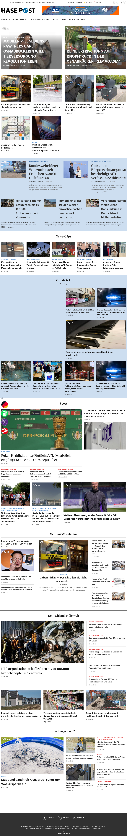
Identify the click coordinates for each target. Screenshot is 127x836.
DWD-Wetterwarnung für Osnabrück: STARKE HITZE (110, 785)
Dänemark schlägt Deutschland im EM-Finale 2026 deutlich (70, 472)
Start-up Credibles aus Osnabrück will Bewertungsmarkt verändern (45, 147)
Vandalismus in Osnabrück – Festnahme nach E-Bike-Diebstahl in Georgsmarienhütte (110, 386)
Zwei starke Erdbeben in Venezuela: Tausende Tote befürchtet (104, 667)
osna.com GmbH (40, 826)
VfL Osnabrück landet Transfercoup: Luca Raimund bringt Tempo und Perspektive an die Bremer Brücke (104, 413)
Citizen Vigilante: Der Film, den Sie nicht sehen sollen (15, 106)
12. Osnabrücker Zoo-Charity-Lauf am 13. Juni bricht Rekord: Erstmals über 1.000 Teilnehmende (15, 517)
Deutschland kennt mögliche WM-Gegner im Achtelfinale (62, 265)
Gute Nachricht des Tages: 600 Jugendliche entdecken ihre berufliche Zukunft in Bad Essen (46, 386)
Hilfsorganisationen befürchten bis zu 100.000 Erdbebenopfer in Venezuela (35, 670)
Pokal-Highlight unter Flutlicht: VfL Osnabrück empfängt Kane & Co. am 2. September (36, 457)
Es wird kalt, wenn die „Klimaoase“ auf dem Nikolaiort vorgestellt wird (16, 578)
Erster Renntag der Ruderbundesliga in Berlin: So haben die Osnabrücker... (46, 107)
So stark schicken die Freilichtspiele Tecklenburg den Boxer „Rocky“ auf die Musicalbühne (78, 387)
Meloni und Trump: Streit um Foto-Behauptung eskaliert (113, 265)
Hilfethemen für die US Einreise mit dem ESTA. (59, 828)
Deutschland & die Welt (40, 19)
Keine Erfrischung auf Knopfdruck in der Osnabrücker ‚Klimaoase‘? (93, 56)
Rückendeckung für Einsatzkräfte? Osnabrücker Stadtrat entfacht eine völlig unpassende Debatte (101, 598)
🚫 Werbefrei (97, 2)
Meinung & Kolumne (77, 19)
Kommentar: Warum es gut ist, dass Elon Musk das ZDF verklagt (16, 542)
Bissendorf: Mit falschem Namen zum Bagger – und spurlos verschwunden (79, 757)
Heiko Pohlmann (74, 65)
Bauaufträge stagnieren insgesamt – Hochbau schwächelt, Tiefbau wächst (103, 715)
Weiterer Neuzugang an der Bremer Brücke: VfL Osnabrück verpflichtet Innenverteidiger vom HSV (92, 517)
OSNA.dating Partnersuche (34, 828)
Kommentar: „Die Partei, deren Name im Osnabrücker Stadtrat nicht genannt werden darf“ (100, 547)
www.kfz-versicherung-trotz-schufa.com (88, 828)
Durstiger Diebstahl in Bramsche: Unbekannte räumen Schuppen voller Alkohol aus (79, 785)
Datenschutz (79, 2)
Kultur (55, 19)
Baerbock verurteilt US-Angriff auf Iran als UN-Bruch (107, 639)
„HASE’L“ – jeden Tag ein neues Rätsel (12, 146)
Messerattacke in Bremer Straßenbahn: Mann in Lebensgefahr (11, 265)
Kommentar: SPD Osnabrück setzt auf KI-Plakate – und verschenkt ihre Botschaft (17, 588)
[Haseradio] (4, 431)
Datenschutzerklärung (63, 826)
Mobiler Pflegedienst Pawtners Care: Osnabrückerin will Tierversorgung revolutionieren (24, 51)
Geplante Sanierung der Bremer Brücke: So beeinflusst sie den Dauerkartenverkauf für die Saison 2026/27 (46, 517)
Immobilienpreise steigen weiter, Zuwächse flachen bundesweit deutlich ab (70, 209)
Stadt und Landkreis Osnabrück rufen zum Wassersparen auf (31, 782)
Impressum (71, 2)
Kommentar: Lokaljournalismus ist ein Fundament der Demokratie (100, 566)
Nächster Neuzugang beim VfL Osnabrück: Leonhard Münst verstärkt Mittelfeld (111, 744)
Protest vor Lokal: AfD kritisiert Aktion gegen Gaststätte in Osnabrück (80, 311)
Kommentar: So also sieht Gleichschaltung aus (101, 582)
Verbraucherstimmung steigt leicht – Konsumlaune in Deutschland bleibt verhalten (60, 716)
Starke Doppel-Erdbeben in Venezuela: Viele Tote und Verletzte (105, 653)
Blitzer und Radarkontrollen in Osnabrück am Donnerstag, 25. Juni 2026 (110, 107)
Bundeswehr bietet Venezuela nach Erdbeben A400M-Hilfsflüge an (43, 171)
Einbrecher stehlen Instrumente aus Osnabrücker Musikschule (90, 353)
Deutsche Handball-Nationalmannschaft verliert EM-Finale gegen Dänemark (40, 474)
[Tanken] (4, 413)
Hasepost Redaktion (37, 181)
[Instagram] (124, 2)
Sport (64, 19)
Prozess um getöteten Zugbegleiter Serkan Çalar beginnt (87, 265)
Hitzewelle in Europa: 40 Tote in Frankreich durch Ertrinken (38, 265)
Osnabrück (5, 19)
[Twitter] (121, 2)
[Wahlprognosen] (4, 404)
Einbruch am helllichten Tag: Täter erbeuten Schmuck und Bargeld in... (78, 107)
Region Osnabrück (20, 19)
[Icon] (12, 249)
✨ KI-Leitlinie (88, 2)
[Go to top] (64, 833)
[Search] (125, 20)
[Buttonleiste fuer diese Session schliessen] (2, 399)
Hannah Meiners (10, 65)
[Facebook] (117, 2)
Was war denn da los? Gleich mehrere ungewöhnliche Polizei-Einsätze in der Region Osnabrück (111, 312)
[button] (6, 2)
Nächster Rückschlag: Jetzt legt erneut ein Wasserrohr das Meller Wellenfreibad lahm (15, 386)
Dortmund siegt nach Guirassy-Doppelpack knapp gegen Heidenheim (13, 474)
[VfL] (4, 422)
